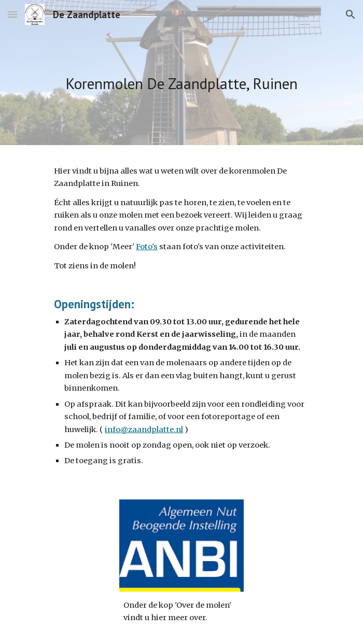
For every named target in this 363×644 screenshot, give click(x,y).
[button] (12, 14)
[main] (181, 72)
